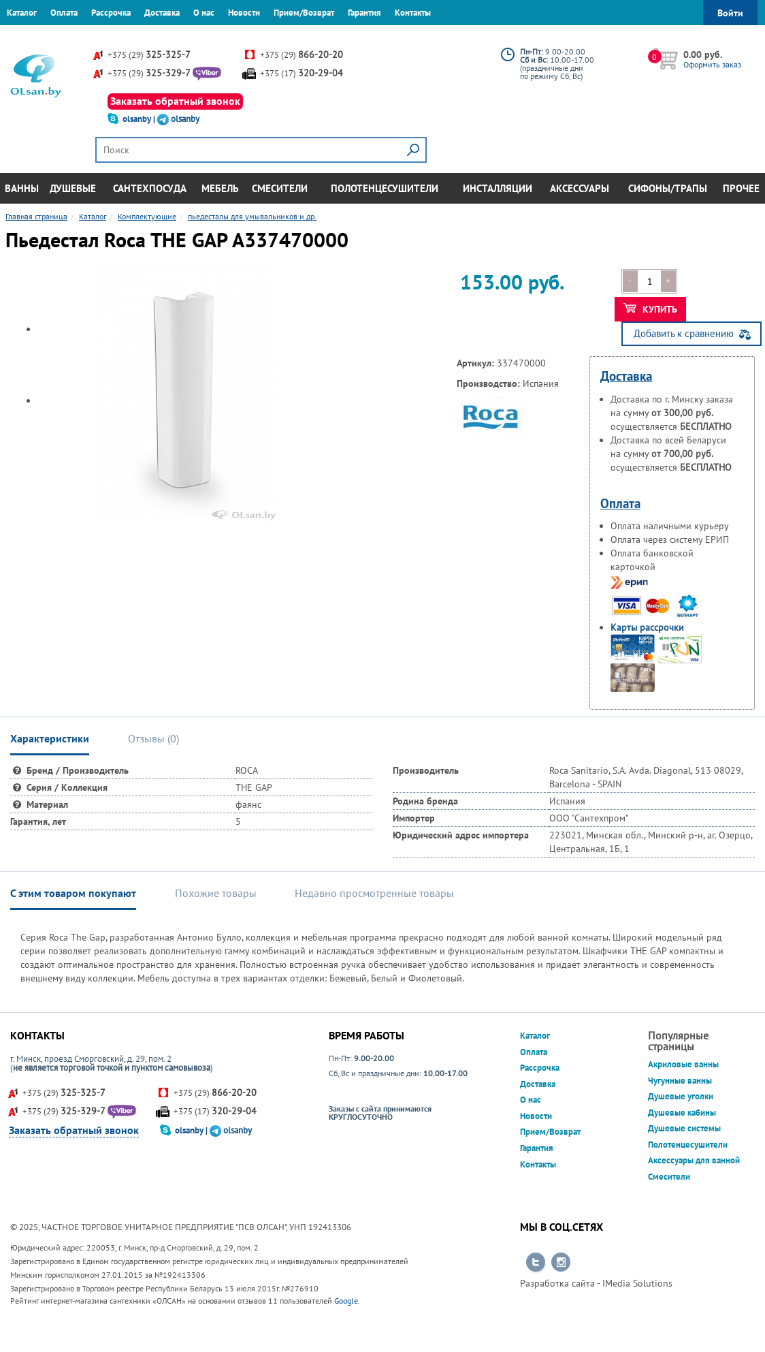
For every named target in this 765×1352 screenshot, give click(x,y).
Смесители (280, 188)
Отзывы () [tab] (153, 738)
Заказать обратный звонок (175, 101)
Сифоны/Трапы (667, 188)
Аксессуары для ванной (694, 1160)
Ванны (22, 188)
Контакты (413, 12)
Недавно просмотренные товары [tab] (374, 893)
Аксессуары (579, 188)
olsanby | (140, 119)
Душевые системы (684, 1128)
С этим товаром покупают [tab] (73, 893)
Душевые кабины (682, 1112)
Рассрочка (111, 12)
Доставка (162, 12)
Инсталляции (497, 188)
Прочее (741, 188)
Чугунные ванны (680, 1080)
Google (346, 1300)
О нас (203, 12)
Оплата (64, 12)
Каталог (22, 12)
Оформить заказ (712, 64)
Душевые (73, 188)
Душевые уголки (680, 1096)
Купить (650, 309)
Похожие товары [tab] (216, 893)
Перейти (535, 1263)
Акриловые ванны (683, 1064)
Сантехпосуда (149, 188)
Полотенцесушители (384, 188)
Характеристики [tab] (49, 738)
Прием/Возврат (304, 12)
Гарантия (364, 12)
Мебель (220, 188)
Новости (244, 12)
